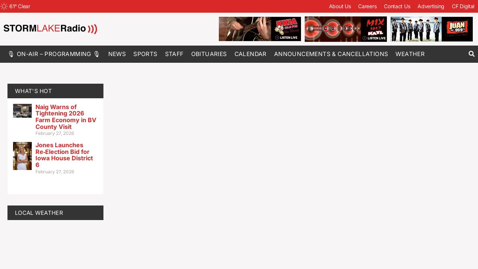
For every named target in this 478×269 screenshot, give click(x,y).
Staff (174, 54)
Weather (410, 54)
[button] (471, 54)
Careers (367, 6)
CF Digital (463, 6)
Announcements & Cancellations (331, 54)
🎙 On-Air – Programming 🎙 (54, 54)
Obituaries (209, 54)
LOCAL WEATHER (39, 212)
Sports (145, 54)
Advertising (431, 6)
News (117, 54)
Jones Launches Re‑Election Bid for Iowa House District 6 (64, 154)
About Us (340, 6)
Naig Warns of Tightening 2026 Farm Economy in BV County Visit (65, 116)
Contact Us (397, 6)
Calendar (251, 54)
